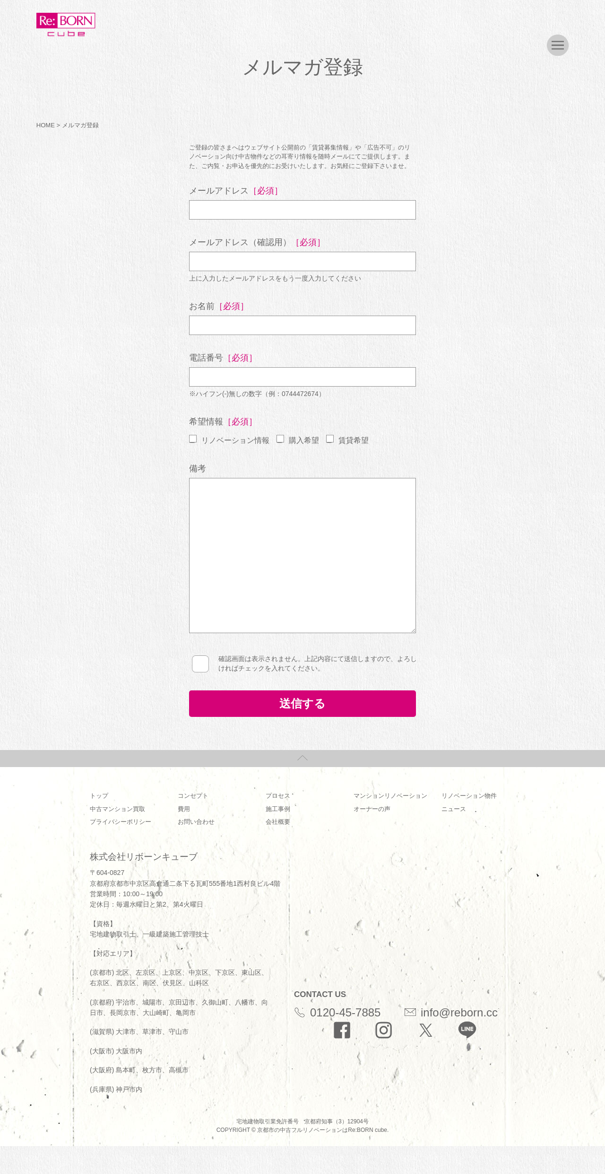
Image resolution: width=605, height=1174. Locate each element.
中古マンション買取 (117, 808)
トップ (99, 795)
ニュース (453, 808)
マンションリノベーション (390, 795)
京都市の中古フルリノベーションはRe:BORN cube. (323, 1130)
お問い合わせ (196, 821)
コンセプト (193, 795)
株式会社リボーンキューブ (144, 857)
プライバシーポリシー (120, 821)
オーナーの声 (372, 808)
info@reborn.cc (451, 1012)
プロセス (278, 795)
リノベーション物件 (469, 795)
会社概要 (278, 821)
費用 (184, 808)
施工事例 (278, 808)
